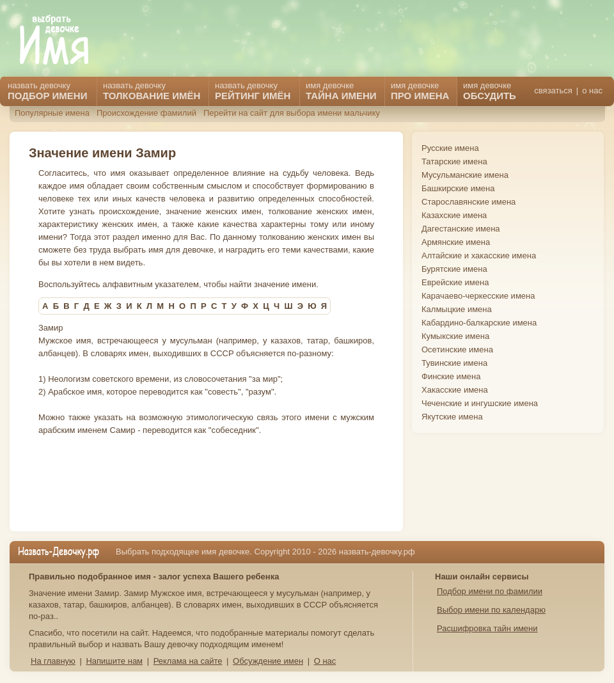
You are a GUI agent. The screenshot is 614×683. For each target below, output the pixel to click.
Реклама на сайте (188, 661)
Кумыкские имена (455, 336)
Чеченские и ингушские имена (479, 403)
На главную (53, 661)
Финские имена (450, 376)
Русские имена (450, 148)
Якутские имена (452, 416)
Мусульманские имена (464, 175)
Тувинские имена (454, 363)
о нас (592, 90)
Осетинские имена (457, 349)
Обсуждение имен (268, 661)
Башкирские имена (458, 188)
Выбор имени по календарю (491, 610)
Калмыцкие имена (456, 309)
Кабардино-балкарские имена (479, 322)
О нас (325, 661)
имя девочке (489, 91)
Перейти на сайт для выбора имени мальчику (291, 113)
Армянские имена (455, 242)
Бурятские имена (454, 269)
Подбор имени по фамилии (489, 591)
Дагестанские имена (460, 228)
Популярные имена (52, 113)
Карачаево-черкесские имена (478, 296)
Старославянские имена (468, 202)
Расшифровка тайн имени (487, 628)
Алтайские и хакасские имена (478, 255)
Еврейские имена (455, 282)
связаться (553, 90)
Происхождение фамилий (146, 113)
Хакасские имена (454, 390)
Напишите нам (114, 661)
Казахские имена (454, 215)
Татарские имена (454, 161)
